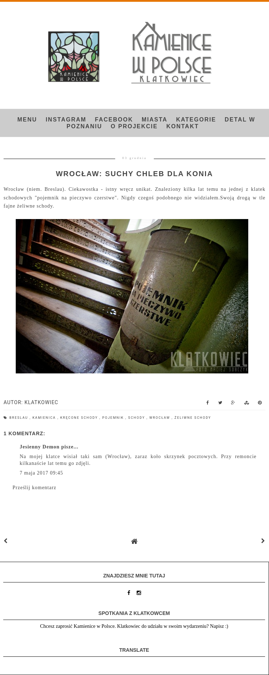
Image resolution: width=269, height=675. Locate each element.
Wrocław (161, 418)
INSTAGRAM (66, 119)
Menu (27, 119)
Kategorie (196, 119)
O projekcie (134, 126)
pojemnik (114, 418)
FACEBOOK (114, 119)
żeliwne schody (193, 418)
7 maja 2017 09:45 (41, 473)
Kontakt (182, 126)
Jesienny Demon (40, 447)
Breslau (19, 418)
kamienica (45, 418)
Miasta (154, 119)
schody (137, 418)
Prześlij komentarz (35, 487)
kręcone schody (79, 418)
